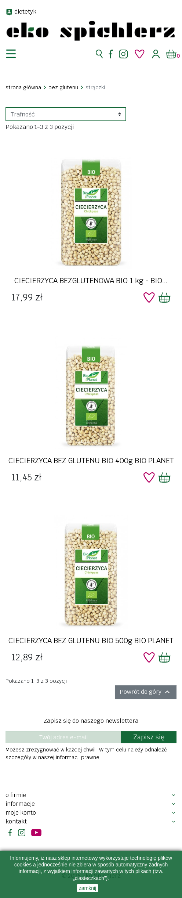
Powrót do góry (146, 692)
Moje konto (21, 812)
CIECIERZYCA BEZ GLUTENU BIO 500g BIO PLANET (91, 640)
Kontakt (16, 821)
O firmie (16, 795)
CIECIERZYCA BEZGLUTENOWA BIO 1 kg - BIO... (91, 280)
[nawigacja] (15, 54)
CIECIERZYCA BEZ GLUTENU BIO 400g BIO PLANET (91, 460)
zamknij (87, 888)
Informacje (20, 804)
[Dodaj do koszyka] (164, 297)
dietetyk (25, 11)
